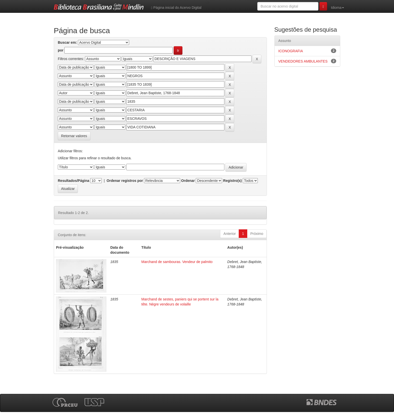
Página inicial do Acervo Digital (176, 8)
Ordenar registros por (125, 181)
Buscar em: (67, 42)
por (61, 50)
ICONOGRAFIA (290, 51)
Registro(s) (232, 181)
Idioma (337, 8)
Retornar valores (74, 136)
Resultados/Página (73, 181)
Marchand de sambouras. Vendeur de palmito (177, 262)
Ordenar (188, 181)
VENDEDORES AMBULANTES (303, 61)
